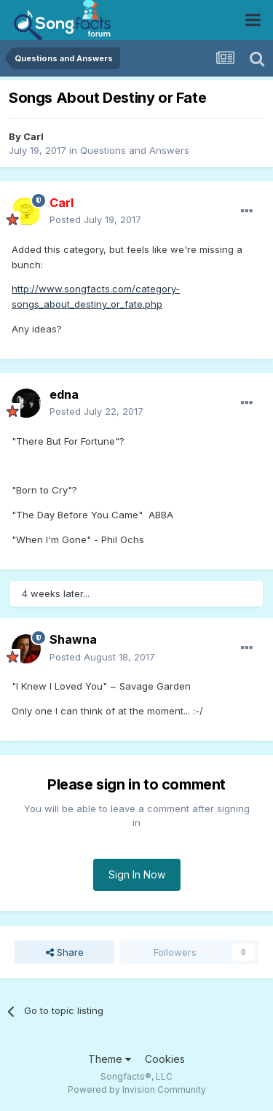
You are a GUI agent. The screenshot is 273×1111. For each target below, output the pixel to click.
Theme (109, 1059)
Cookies (165, 1059)
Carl (33, 136)
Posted (95, 219)
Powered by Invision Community (137, 1089)
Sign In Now (136, 874)
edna (64, 394)
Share (65, 952)
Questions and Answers (134, 150)
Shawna (73, 639)
